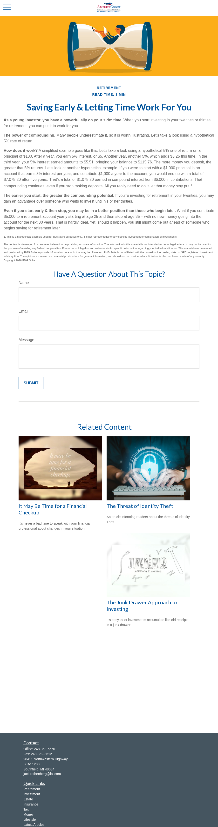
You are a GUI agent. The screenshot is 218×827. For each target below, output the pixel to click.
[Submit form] (31, 383)
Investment (31, 794)
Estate (28, 799)
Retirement (31, 789)
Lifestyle (29, 819)
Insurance (30, 804)
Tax (26, 809)
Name (24, 283)
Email (23, 311)
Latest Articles (33, 825)
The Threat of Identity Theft (140, 506)
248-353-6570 (44, 749)
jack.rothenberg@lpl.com (42, 774)
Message (26, 340)
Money (28, 814)
